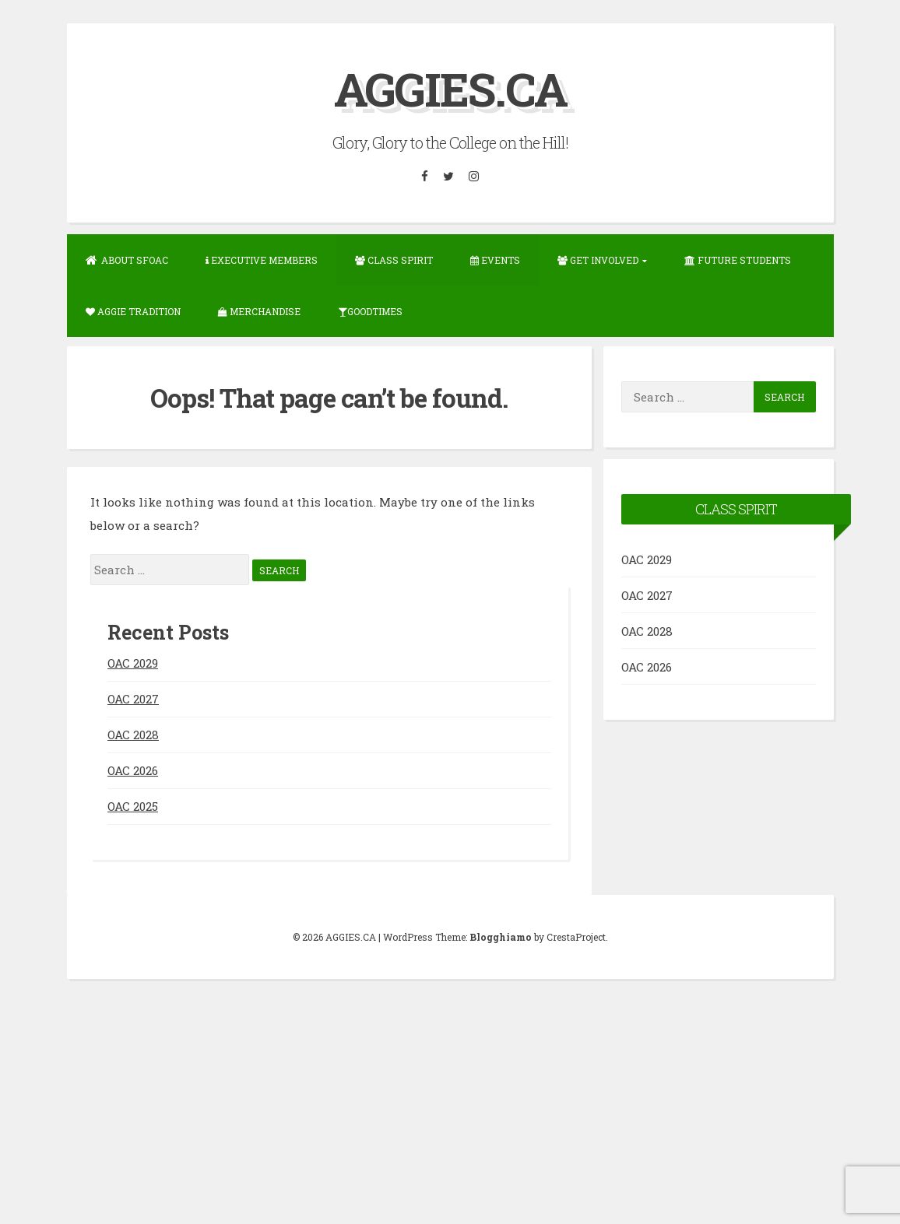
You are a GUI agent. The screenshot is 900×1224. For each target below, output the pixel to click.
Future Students (737, 260)
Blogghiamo (500, 937)
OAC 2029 (132, 663)
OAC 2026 (132, 770)
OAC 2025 (132, 806)
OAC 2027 (133, 699)
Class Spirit (394, 260)
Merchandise (259, 311)
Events (495, 260)
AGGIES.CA (450, 88)
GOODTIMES (370, 311)
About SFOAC (127, 260)
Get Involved (597, 260)
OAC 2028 (133, 734)
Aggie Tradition (133, 311)
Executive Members (262, 260)
